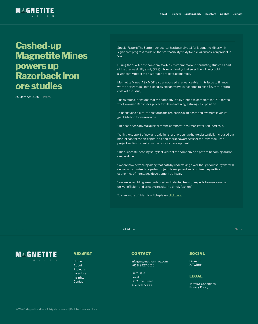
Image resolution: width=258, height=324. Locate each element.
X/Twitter (195, 264)
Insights (79, 277)
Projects (79, 269)
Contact (79, 281)
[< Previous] (23, 229)
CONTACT (141, 253)
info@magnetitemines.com (149, 261)
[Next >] (235, 229)
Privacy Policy (198, 287)
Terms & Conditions (202, 284)
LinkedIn (195, 261)
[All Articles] (129, 229)
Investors (80, 273)
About (78, 265)
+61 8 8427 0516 (142, 265)
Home (78, 261)
